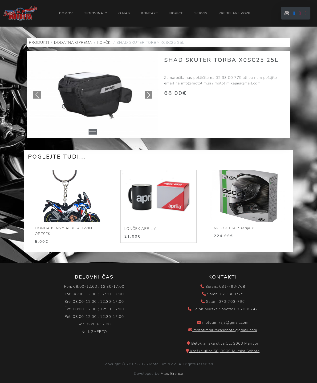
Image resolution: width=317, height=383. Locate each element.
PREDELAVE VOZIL (235, 13)
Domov (66, 13)
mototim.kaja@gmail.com (222, 322)
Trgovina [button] (94, 13)
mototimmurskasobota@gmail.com (222, 330)
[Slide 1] (92, 132)
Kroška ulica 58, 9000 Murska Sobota (223, 351)
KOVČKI (104, 42)
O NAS (124, 13)
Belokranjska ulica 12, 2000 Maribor (222, 343)
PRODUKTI (39, 42)
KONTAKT (149, 13)
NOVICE (176, 13)
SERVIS (200, 13)
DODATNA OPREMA (73, 42)
